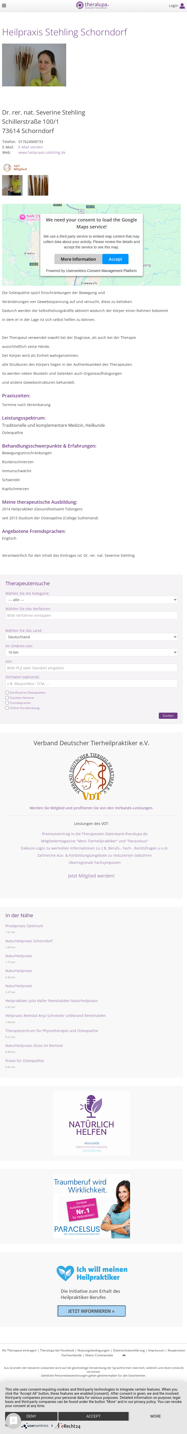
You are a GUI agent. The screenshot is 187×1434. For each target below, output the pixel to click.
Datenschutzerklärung (129, 1350)
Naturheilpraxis (18, 955)
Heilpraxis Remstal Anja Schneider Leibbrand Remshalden (55, 1015)
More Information (78, 259)
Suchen (168, 715)
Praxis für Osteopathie (24, 1060)
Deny (31, 1416)
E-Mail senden (30, 147)
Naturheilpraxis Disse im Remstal (34, 1045)
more (155, 1416)
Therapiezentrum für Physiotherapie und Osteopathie (51, 1030)
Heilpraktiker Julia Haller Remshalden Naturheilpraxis (51, 1000)
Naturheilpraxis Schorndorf (29, 940)
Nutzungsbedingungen (93, 1350)
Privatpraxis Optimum (24, 925)
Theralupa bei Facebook (57, 1350)
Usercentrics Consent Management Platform (101, 271)
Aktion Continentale (99, 1355)
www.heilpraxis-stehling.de (41, 152)
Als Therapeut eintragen (19, 1350)
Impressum (156, 1350)
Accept (115, 259)
